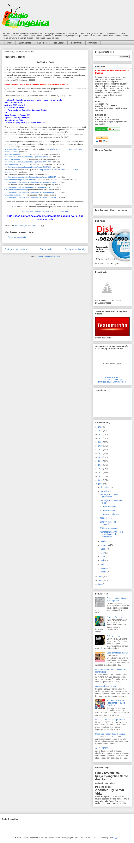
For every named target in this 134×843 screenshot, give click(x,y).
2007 (100, 580)
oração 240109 (101, 748)
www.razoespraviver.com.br (15, 159)
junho (103, 556)
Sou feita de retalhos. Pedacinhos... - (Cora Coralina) (116, 702)
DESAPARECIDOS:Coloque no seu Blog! (112, 378)
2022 (100, 434)
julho (102, 553)
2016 (100, 457)
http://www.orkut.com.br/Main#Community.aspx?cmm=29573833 (30, 182)
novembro (105, 491)
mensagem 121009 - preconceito (109, 495)
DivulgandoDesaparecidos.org (112, 382)
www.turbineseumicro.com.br (16, 190)
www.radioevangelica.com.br (15, 154)
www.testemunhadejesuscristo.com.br (19, 180)
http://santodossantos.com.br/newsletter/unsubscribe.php (45, 211)
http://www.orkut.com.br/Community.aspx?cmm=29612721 (27, 157)
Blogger (115, 837)
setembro (104, 545)
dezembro (105, 487)
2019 (100, 446)
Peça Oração (58, 43)
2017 (100, 453)
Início (10, 43)
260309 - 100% (106, 518)
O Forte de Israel (114, 636)
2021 (100, 438)
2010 (100, 480)
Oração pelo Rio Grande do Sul (108, 686)
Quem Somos (25, 43)
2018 (100, 449)
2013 (100, 469)
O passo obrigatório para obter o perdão (117, 599)
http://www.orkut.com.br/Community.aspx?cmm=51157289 (27, 167)
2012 (100, 472)
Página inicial (46, 249)
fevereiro (104, 568)
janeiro (103, 572)
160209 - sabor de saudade (108, 523)
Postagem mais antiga (75, 249)
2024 (100, 427)
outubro (104, 541)
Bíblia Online (76, 43)
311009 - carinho (107, 510)
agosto (103, 549)
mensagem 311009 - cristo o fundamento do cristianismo (111, 534)
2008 (100, 576)
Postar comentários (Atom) (49, 256)
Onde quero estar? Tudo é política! (110, 734)
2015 (100, 461)
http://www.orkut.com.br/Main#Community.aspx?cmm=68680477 (30, 192)
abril (102, 564)
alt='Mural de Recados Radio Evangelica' (112, 177)
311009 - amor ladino (109, 514)
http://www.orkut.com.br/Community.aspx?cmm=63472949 (27, 187)
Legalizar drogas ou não (117, 653)
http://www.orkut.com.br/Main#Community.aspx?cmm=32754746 (30, 197)
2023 (100, 431)
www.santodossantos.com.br (15, 164)
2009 (100, 484)
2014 (100, 465)
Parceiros (92, 43)
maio (102, 560)
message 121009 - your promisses (110, 719)
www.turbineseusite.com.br (15, 195)
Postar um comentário (17, 237)
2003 (100, 584)
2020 (100, 442)
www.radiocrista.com (12, 149)
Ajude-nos (42, 43)
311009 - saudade (108, 507)
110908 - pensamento (109, 528)
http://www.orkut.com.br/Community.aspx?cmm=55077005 (27, 162)
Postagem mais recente (15, 249)
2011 (100, 476)
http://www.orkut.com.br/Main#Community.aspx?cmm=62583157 (30, 177)
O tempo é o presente (116, 617)
